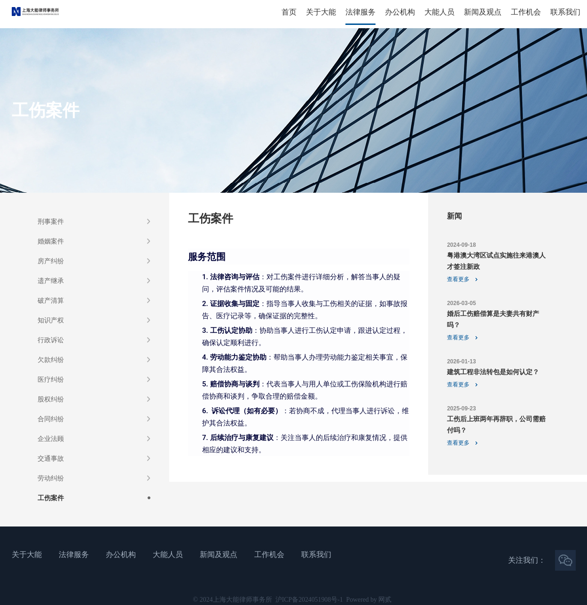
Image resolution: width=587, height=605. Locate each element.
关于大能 (321, 12)
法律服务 (360, 12)
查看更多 (458, 279)
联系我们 (565, 12)
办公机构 (400, 12)
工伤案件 (51, 498)
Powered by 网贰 (369, 599)
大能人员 (439, 12)
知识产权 (51, 320)
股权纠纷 (51, 399)
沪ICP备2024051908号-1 (308, 599)
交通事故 (51, 458)
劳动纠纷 (51, 478)
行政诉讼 (51, 340)
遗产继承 (51, 280)
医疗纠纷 (51, 379)
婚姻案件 (51, 241)
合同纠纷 (51, 419)
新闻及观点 (482, 12)
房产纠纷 (51, 261)
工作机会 (526, 12)
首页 (289, 12)
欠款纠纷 (51, 359)
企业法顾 (51, 438)
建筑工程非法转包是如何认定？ (493, 372)
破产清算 (51, 300)
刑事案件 (51, 221)
